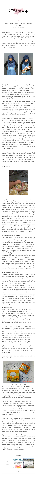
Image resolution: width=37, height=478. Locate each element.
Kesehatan (18, 20)
